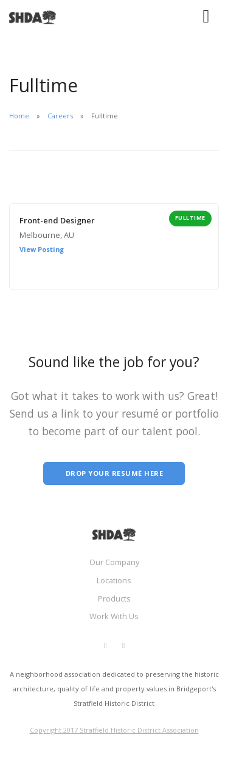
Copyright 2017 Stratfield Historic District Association (114, 729)
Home (19, 115)
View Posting (41, 249)
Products (114, 598)
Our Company (114, 562)
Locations (114, 580)
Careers (60, 115)
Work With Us (114, 616)
